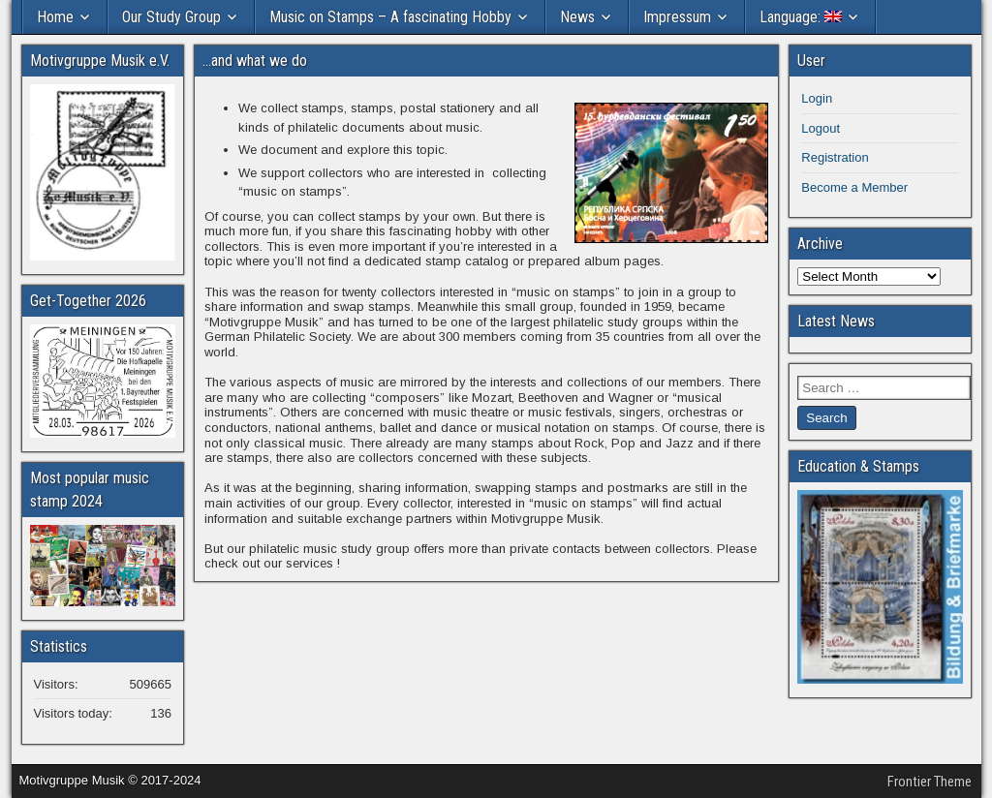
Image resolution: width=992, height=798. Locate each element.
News (577, 17)
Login (816, 98)
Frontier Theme (929, 781)
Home (55, 17)
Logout (820, 128)
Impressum (677, 17)
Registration (834, 157)
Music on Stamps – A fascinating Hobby (390, 17)
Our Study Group (171, 17)
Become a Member (854, 187)
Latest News (836, 321)
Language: (801, 17)
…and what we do (254, 60)
